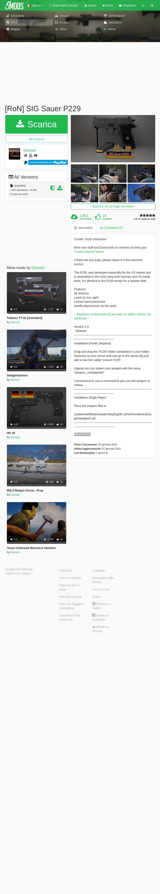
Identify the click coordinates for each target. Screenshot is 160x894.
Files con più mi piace (69, 587)
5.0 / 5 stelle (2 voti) (144, 219)
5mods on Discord (100, 629)
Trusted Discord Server (89, 251)
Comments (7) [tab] (111, 227)
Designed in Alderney (19, 569)
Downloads (86, 219)
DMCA (96, 596)
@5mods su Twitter (102, 606)
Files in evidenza (70, 578)
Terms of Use (100, 589)
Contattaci (98, 570)
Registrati (127, 5)
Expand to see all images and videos (113, 206)
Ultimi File (65, 570)
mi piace (107, 219)
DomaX (29, 150)
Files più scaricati (70, 596)
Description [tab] (83, 227)
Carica (90, 5)
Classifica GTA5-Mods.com (70, 617)
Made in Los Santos (18, 573)
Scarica (36, 124)
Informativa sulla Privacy (103, 580)
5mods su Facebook (100, 617)
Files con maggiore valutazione (71, 606)
